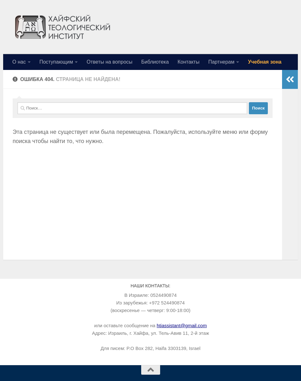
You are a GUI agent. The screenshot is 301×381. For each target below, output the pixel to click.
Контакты (188, 62)
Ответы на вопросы (109, 62)
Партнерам (221, 62)
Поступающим (56, 62)
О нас (19, 62)
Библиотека (155, 62)
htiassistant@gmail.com (182, 325)
